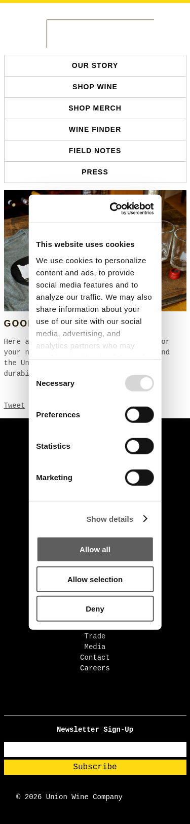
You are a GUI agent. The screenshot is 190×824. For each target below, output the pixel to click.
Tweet (14, 406)
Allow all (95, 549)
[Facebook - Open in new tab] (85, 703)
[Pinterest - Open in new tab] (105, 703)
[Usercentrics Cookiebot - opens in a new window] (118, 208)
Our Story (95, 65)
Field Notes (95, 151)
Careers (95, 668)
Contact (95, 658)
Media (94, 647)
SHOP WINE (95, 87)
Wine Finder (95, 129)
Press (95, 172)
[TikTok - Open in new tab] (98, 703)
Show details (109, 518)
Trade (94, 636)
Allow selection (95, 579)
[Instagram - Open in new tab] (92, 703)
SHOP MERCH (95, 108)
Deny (95, 608)
